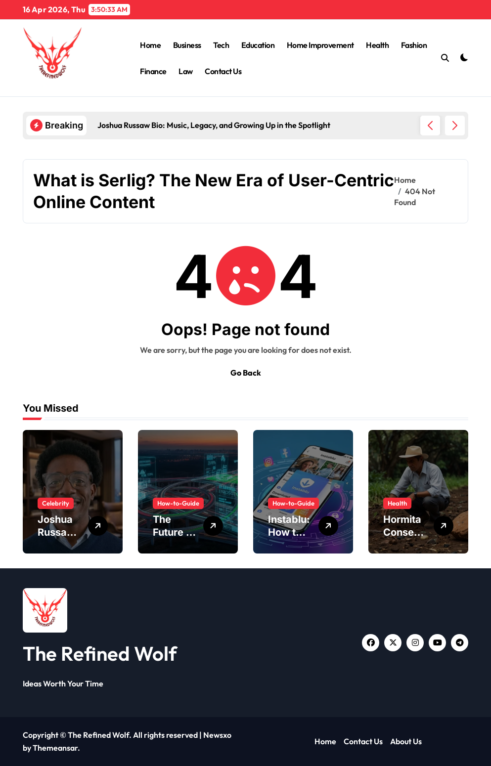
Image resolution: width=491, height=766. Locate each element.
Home (150, 45)
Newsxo (217, 735)
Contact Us (223, 71)
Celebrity (55, 503)
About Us (406, 741)
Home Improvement (320, 45)
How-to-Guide (178, 503)
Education (258, 45)
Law (186, 71)
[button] (455, 125)
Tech (221, 45)
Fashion (414, 45)
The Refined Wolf (100, 653)
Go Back (245, 373)
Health (377, 45)
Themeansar (55, 748)
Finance (153, 71)
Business (187, 45)
